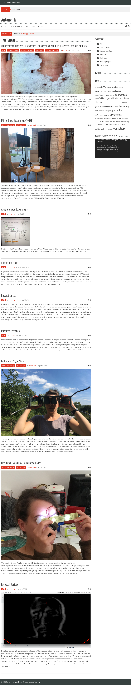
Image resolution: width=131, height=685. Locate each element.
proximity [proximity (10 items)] (106, 115)
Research (103, 54)
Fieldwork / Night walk (12, 361)
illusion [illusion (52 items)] (99, 102)
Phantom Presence (10, 331)
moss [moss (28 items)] (111, 106)
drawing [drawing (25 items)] (98, 90)
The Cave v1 (16, 9)
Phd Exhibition (38, 26)
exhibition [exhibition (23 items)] (117, 90)
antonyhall (65, 50)
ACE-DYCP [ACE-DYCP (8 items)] (98, 87)
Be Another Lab (8, 295)
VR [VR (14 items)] (121, 124)
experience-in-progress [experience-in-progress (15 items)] (103, 95)
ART (3, 50)
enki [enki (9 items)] (112, 91)
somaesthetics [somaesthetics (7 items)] (98, 121)
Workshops (21, 125)
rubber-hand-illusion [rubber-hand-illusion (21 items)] (119, 118)
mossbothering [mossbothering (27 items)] (122, 106)
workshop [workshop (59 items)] (119, 128)
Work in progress (52, 50)
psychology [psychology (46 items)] (116, 114)
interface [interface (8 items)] (113, 103)
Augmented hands (10, 262)
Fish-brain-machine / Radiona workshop (21, 463)
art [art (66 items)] (103, 87)
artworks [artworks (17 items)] (113, 87)
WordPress (19, 682)
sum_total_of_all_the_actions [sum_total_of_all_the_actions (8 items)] (114, 121)
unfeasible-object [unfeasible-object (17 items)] (102, 124)
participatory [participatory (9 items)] (108, 111)
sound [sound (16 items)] (104, 121)
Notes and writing (27, 50)
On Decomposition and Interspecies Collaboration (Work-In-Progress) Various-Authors (44, 45)
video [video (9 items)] (110, 125)
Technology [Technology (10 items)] (125, 121)
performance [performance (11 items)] (99, 115)
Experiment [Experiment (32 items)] (118, 94)
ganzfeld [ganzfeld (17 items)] (110, 98)
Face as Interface (9, 584)
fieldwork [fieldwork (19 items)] (103, 98)
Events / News (16, 26)
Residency (39, 50)
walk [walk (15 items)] (123, 124)
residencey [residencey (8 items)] (108, 119)
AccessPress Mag (34, 682)
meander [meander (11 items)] (118, 103)
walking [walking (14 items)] (97, 129)
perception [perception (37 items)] (117, 110)
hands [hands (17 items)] (126, 98)
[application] (112, 148)
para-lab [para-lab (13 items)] (102, 110)
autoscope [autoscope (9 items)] (120, 87)
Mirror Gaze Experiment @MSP (17, 120)
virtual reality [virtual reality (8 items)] (115, 125)
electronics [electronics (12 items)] (106, 91)
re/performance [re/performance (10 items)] (100, 119)
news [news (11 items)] (96, 110)
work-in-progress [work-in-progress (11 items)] (106, 129)
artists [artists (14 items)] (107, 87)
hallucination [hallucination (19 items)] (119, 98)
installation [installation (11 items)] (107, 103)
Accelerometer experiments (15, 209)
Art (27, 26)
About (3, 26)
